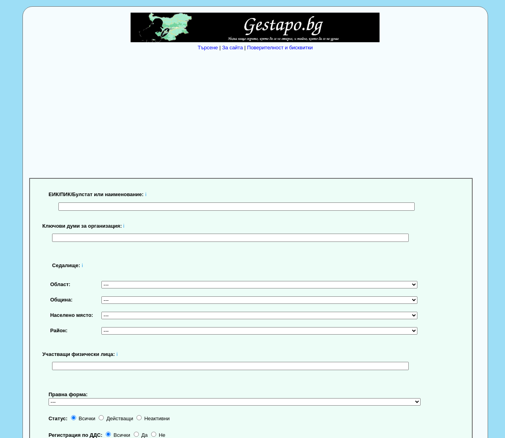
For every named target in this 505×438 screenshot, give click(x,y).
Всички (83, 418)
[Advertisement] (257, 112)
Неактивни (153, 418)
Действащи (116, 418)
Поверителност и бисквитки (280, 48)
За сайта (232, 48)
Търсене (208, 48)
